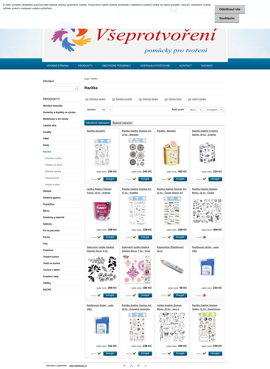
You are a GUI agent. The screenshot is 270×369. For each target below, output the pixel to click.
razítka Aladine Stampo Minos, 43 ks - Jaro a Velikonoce (169, 309)
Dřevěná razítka (97, 99)
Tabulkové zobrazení (97, 122)
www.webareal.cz (78, 365)
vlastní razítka (199, 99)
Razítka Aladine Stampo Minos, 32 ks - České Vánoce (205, 193)
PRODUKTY (85, 65)
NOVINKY (207, 65)
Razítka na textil (124, 99)
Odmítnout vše (229, 9)
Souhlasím (227, 18)
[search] (77, 89)
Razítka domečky (96, 131)
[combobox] (194, 109)
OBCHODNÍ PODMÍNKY (116, 65)
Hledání (48, 81)
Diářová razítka (150, 99)
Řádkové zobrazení (122, 123)
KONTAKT (185, 65)
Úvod (86, 79)
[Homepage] (58, 65)
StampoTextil (175, 99)
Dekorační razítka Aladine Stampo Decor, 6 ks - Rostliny (100, 251)
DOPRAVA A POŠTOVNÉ (155, 65)
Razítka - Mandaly (166, 131)
